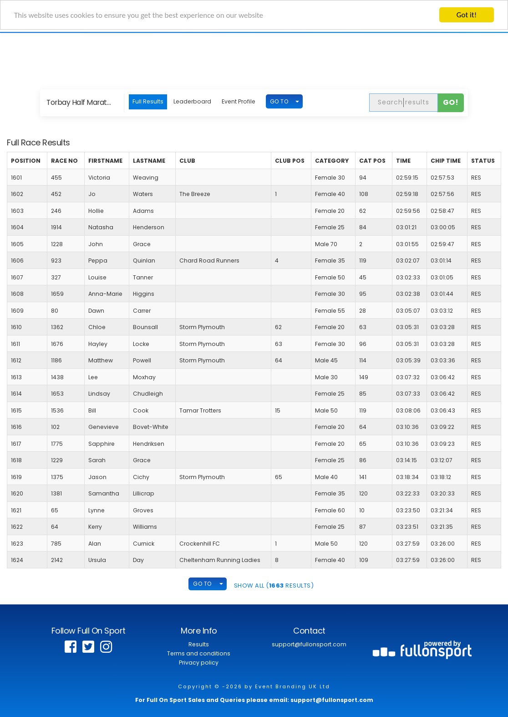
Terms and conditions (198, 653)
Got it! (467, 15)
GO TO (279, 101)
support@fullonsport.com (309, 644)
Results (198, 644)
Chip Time (446, 161)
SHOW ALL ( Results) (274, 585)
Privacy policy (198, 662)
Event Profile (238, 101)
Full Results (147, 101)
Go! (451, 102)
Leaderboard (192, 101)
